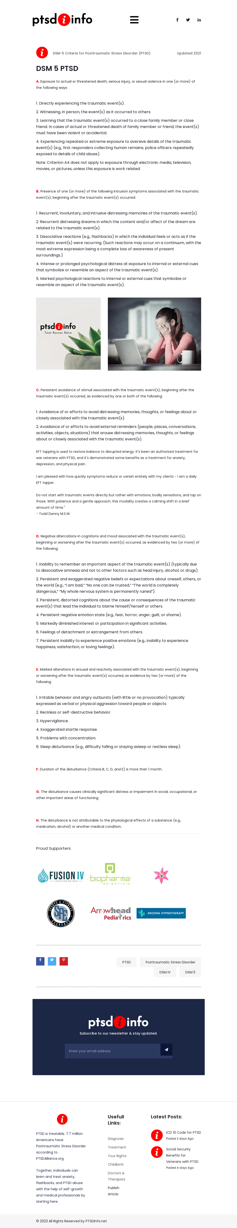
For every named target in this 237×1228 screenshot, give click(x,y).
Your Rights (117, 1155)
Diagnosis (116, 1138)
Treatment (117, 1147)
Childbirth (116, 1164)
